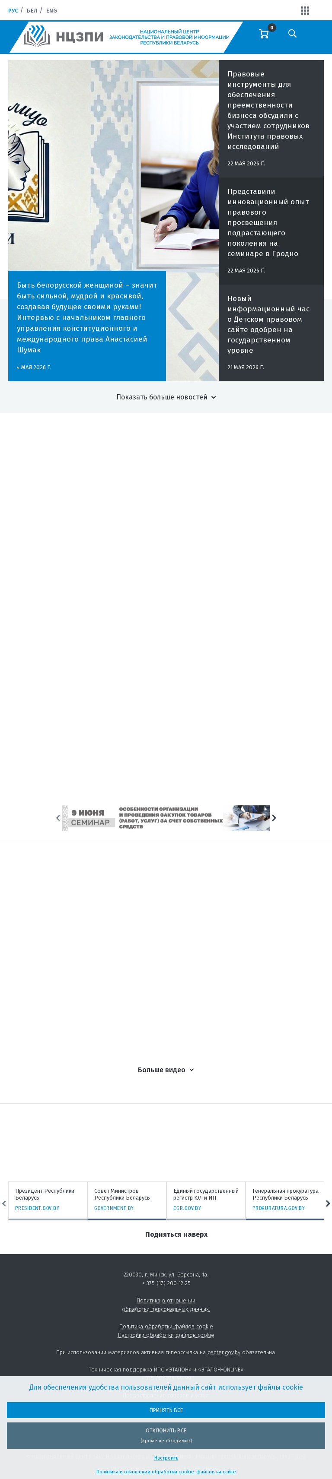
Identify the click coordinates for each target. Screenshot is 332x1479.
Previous (58, 818)
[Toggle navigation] (317, 39)
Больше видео (161, 1070)
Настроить (166, 1458)
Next (274, 818)
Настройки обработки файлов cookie (166, 1335)
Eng (51, 10)
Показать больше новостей (162, 397)
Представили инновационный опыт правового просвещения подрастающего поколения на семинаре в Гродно (268, 229)
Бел (32, 10)
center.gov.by (224, 1352)
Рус (13, 10)
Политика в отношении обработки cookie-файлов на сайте (166, 1472)
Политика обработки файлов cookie (166, 1326)
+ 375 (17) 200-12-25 (166, 1283)
